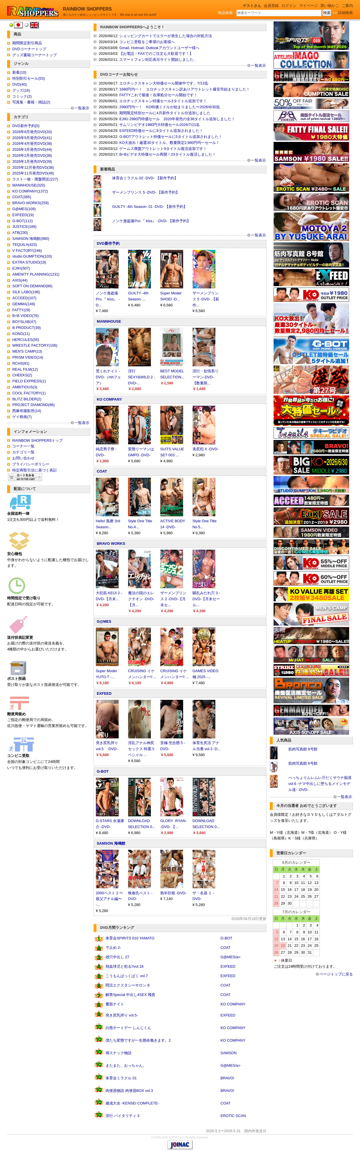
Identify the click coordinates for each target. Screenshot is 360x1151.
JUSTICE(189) (24, 226)
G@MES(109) (24, 209)
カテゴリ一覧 (23, 452)
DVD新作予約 (108, 243)
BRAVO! (227, 1078)
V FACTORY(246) (27, 250)
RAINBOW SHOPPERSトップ (37, 440)
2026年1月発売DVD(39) (32, 161)
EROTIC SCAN (233, 1116)
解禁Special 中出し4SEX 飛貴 (130, 995)
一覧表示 (81, 108)
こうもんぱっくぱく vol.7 (127, 976)
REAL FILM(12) (25, 369)
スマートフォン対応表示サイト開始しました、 (158, 59)
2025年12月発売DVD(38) (33, 167)
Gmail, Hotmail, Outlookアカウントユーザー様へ (159, 48)
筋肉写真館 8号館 (302, 749)
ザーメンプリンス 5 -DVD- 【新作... (206, 299)
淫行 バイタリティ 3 (122, 1116)
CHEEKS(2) (22, 375)
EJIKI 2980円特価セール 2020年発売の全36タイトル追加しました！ (177, 119)
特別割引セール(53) (28, 78)
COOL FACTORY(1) (29, 393)
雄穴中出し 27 (117, 957)
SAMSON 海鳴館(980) (30, 238)
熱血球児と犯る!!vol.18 (124, 966)
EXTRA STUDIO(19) (29, 262)
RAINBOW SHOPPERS (87, 9)
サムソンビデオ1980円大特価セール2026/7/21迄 (159, 124)
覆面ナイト (115, 1004)
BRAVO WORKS (111, 543)
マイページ (308, 5)
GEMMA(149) (23, 304)
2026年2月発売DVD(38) (32, 155)
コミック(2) (22, 96)
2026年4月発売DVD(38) (32, 143)
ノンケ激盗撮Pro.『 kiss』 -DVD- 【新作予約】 (151, 221)
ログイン (289, 5)
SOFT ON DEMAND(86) (32, 286)
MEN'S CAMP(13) (27, 351)
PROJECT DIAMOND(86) (33, 405)
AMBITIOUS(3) (24, 387)
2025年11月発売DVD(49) (33, 173)
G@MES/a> (230, 957)
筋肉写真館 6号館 (302, 763)
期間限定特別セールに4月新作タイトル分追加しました (164, 113)
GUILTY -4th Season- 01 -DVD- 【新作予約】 (149, 206)
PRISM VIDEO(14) (27, 357)
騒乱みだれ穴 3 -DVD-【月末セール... (206, 599)
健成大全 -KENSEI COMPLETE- (132, 1103)
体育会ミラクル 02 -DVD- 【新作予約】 (145, 178)
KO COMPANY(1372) (30, 191)
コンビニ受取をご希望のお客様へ (147, 42)
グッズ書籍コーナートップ (34, 55)
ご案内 (347, 5)
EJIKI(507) (21, 268)
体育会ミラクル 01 (121, 1078)
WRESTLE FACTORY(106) (34, 345)
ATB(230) (20, 232)
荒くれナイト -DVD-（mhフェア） (108, 377)
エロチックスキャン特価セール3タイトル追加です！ (163, 101)
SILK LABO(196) (26, 292)
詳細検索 (345, 13)
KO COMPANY (109, 399)
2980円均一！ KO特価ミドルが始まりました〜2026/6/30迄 (169, 107)
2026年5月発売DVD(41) (32, 138)
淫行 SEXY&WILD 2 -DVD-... (141, 377)
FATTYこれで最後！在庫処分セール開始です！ (158, 95)
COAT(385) (21, 197)
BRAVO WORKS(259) (30, 203)
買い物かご (329, 5)
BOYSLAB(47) (24, 322)
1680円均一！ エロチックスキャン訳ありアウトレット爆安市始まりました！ (184, 89)
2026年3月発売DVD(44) (32, 149)
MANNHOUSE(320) (28, 185)
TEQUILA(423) (24, 244)
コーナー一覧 (23, 446)
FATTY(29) (21, 310)
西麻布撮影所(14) (26, 411)
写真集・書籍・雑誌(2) (31, 102)
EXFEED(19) (23, 215)
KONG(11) (21, 334)
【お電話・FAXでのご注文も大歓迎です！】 (156, 53)
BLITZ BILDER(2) (26, 399)
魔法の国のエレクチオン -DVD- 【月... (141, 599)
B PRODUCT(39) (26, 328)
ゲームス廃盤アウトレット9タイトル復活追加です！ (163, 148)
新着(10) (19, 72)
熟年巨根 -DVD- (173, 893)
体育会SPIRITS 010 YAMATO (130, 938)
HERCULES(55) (25, 340)
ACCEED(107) (24, 298)
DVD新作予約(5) (25, 126)
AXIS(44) (19, 280)
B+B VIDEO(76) (25, 316)
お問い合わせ (23, 458)
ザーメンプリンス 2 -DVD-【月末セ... (173, 599)
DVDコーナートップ (29, 49)
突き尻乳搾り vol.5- (122, 1015)
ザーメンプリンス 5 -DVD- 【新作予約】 (145, 192)
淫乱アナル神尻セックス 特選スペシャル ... (141, 749)
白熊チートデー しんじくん (128, 1028)
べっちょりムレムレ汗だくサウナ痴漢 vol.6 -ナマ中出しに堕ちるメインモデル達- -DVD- (319, 784)
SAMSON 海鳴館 (111, 843)
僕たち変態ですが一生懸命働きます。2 (138, 1040)
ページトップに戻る (336, 974)
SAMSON (228, 1053)
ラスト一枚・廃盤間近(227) (35, 179)
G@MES (104, 621)
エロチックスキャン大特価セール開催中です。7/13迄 (163, 83)
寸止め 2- (113, 947)
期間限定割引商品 (27, 43)
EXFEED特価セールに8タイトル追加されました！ (161, 130)
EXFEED (104, 693)
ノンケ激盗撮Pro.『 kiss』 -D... (108, 299)
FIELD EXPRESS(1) (29, 381)
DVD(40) (19, 84)
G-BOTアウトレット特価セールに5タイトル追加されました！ (170, 136)
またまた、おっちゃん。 (126, 1065)
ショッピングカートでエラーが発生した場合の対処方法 (165, 36)
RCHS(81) (20, 363)
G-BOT (103, 771)
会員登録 (271, 5)
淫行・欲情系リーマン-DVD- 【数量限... (206, 377)
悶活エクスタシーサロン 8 (127, 985)
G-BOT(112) (22, 221)
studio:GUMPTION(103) (32, 256)
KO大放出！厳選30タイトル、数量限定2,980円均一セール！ (169, 142)
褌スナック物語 (119, 1053)
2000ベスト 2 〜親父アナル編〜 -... (109, 899)
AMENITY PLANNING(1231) (35, 274)
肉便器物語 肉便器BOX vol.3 (129, 1090)
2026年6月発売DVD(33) (32, 132)
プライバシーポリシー (30, 464)
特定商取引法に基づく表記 (34, 470)
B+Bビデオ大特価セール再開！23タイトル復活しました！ (167, 154)
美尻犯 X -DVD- (206, 449)
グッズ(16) (21, 90)
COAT (102, 471)
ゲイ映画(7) (22, 417)
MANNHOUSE (109, 321)
